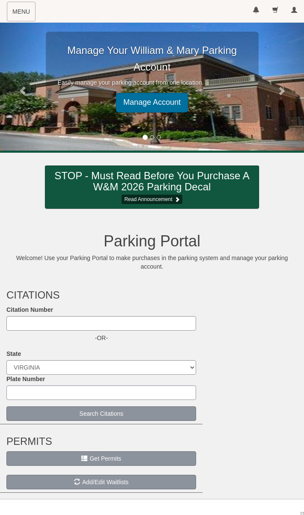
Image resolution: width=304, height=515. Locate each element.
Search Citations (101, 413)
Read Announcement (148, 199)
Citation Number (29, 309)
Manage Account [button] (152, 102)
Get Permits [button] (101, 458)
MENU (24, 14)
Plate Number (25, 379)
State (13, 353)
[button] (23, 86)
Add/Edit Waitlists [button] (101, 482)
